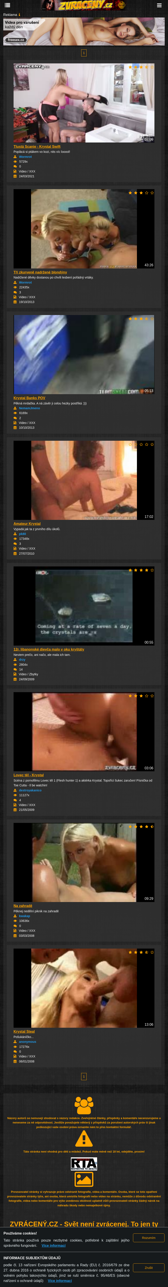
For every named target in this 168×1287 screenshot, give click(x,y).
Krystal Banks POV (29, 398)
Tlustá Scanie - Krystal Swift (37, 146)
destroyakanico (30, 790)
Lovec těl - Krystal (29, 775)
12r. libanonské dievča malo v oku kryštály (49, 649)
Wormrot (25, 156)
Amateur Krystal (27, 524)
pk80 (22, 534)
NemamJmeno (29, 408)
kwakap (24, 916)
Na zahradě (23, 906)
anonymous (27, 1041)
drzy (22, 659)
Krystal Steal (24, 1031)
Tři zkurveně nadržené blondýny (40, 272)
